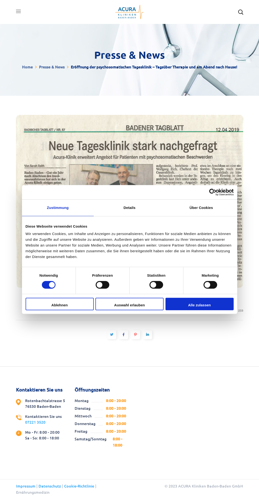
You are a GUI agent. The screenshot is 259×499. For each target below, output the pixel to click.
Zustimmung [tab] (58, 208)
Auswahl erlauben (129, 305)
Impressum (25, 486)
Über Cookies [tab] (201, 208)
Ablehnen (59, 305)
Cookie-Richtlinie (79, 486)
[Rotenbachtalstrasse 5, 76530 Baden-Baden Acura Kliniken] (187, 423)
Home (27, 67)
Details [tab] (130, 208)
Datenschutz (50, 486)
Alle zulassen (199, 305)
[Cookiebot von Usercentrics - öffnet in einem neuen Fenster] (213, 192)
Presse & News (52, 67)
